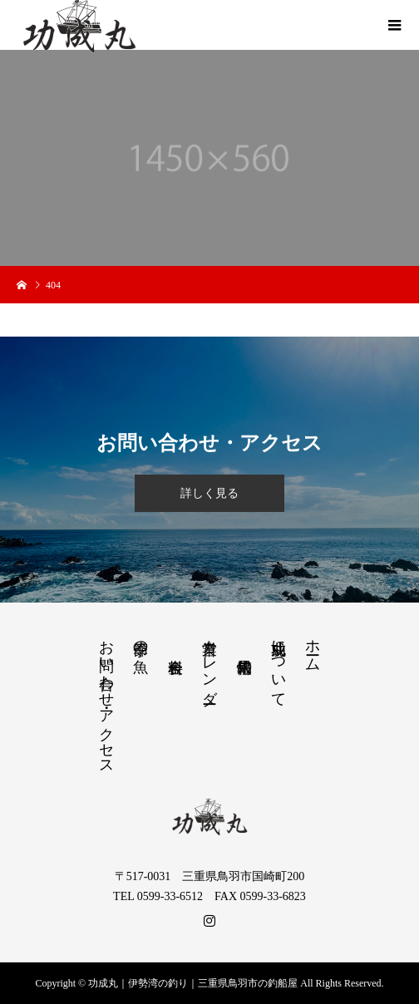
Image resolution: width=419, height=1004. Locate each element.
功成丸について (278, 665)
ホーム (312, 647)
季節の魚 (140, 639)
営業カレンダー (209, 663)
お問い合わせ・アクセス (106, 699)
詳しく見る (209, 493)
